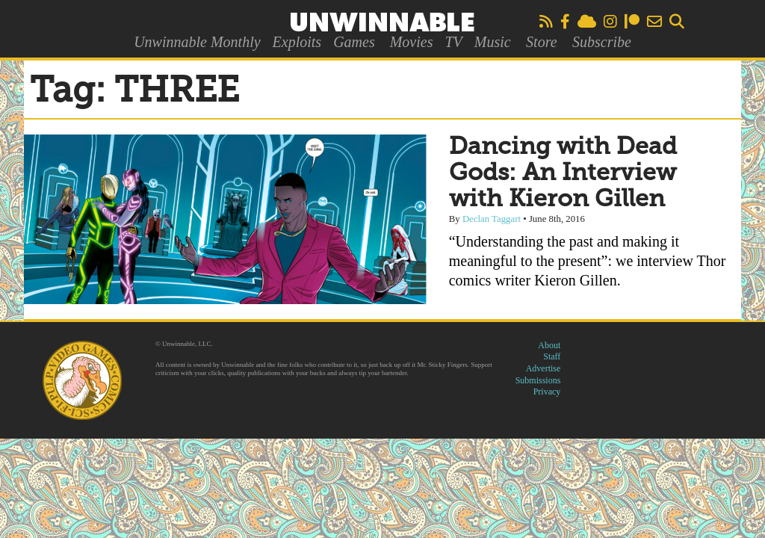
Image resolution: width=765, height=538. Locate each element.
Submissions (538, 380)
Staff (551, 356)
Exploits (297, 42)
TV (453, 42)
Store (541, 42)
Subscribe (601, 42)
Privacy (547, 391)
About (549, 345)
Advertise (543, 368)
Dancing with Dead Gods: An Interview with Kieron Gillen (563, 173)
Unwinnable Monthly (197, 42)
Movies (411, 42)
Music (492, 42)
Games (354, 42)
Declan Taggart (491, 219)
